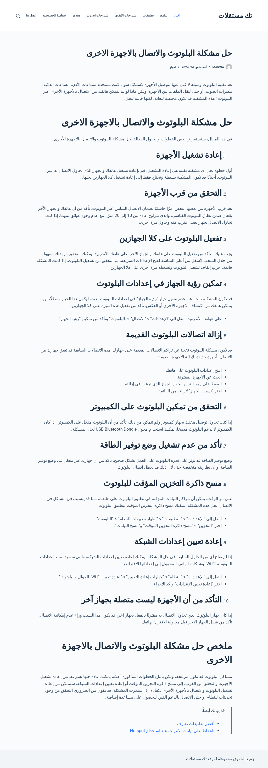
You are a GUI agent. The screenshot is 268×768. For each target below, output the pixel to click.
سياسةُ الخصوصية (54, 15)
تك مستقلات (235, 15)
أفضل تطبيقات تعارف (195, 723)
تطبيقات (148, 15)
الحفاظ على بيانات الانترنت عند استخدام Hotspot (172, 730)
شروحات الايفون (125, 15)
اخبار (177, 15)
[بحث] (18, 16)
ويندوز (76, 15)
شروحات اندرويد (97, 15)
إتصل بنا (31, 15)
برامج (163, 15)
